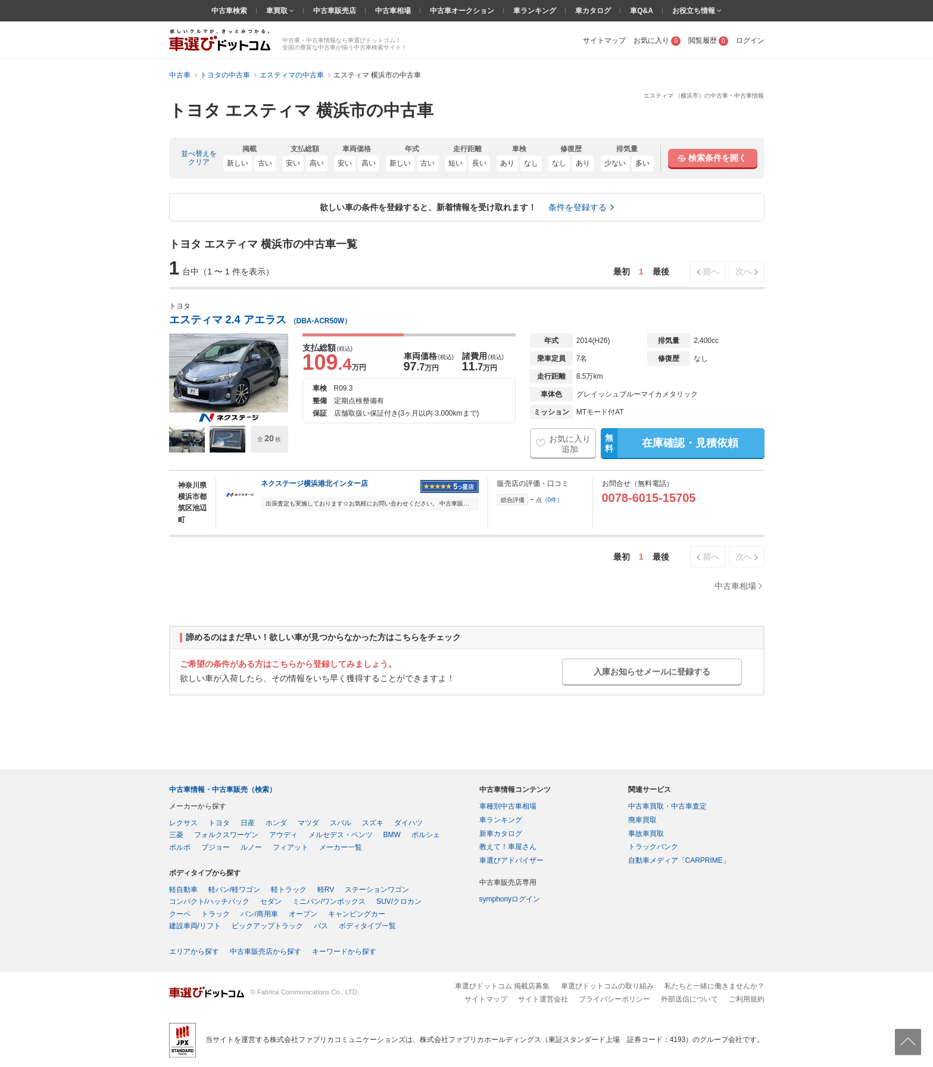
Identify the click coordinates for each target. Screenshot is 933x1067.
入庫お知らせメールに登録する (652, 671)
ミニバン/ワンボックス (329, 901)
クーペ (180, 914)
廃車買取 (642, 820)
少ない (615, 163)
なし (531, 163)
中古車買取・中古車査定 (667, 806)
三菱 (176, 835)
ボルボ (180, 847)
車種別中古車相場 (507, 806)
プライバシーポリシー (614, 999)
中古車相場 (393, 11)
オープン (303, 914)
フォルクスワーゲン (226, 835)
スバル (340, 823)
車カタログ (593, 11)
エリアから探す (194, 951)
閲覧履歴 (708, 40)
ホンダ (276, 823)
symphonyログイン (510, 899)
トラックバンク (653, 847)
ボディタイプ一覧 (367, 926)
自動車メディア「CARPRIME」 (679, 860)
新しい (237, 163)
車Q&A (641, 11)
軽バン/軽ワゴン (234, 889)
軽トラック (289, 889)
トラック (215, 914)
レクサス (183, 823)
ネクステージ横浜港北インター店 (314, 484)
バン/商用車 (259, 914)
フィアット (290, 847)
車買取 (277, 11)
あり (507, 163)
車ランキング (534, 11)
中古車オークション (462, 11)
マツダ (308, 823)
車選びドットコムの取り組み (607, 986)
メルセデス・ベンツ (340, 835)
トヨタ (219, 823)
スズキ (372, 823)
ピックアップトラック (267, 926)
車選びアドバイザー (511, 860)
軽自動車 (183, 889)
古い (265, 163)
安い (293, 163)
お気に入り (657, 40)
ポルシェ (425, 835)
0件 (552, 500)
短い (455, 163)
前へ (711, 271)
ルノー (251, 847)
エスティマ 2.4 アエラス (260, 320)
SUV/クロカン (399, 901)
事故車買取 (646, 833)
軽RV (325, 889)
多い (642, 163)
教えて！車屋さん (507, 847)
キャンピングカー (356, 914)
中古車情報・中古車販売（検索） (222, 789)
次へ (743, 271)
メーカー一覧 (340, 847)
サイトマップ (604, 40)
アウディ (283, 835)
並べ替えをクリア (199, 157)
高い (317, 163)
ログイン (750, 40)
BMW (392, 835)
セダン (271, 901)
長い (479, 163)
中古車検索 (229, 11)
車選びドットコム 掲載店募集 (502, 986)
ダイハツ (408, 823)
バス (321, 926)
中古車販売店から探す (265, 951)
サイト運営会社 (543, 999)
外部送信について (689, 999)
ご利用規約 (747, 999)
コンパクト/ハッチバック (209, 901)
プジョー (215, 847)
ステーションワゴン (377, 889)
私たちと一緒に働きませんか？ (714, 986)
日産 (248, 823)
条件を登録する (577, 207)
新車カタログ (500, 833)
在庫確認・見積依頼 (669, 443)
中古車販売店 (334, 11)
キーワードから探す (344, 951)
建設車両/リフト (195, 926)
